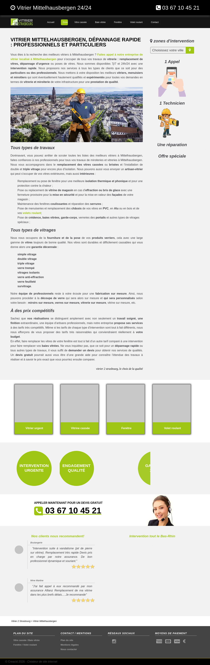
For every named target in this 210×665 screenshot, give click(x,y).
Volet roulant (30, 644)
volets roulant (32, 213)
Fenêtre (17, 644)
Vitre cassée (19, 640)
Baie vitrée (34, 640)
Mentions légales (70, 644)
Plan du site (67, 640)
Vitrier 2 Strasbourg (20, 621)
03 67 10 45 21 (181, 8)
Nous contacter (69, 649)
